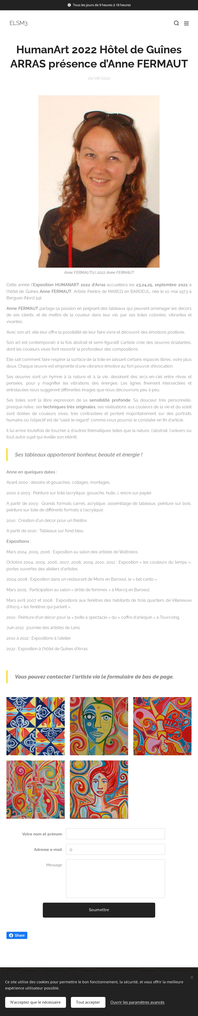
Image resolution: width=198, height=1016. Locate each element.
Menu (186, 23)
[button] (176, 23)
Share (17, 935)
